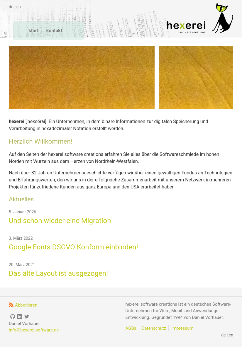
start (34, 30)
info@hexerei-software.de (34, 330)
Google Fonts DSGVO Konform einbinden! (73, 247)
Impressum (182, 328)
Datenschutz (154, 328)
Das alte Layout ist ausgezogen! (58, 273)
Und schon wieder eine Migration (60, 221)
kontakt (54, 30)
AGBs (131, 328)
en (18, 6)
